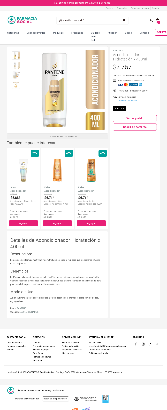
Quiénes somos (14, 342)
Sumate (155, 8)
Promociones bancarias (44, 346)
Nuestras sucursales (16, 346)
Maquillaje (58, 32)
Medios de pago (41, 349)
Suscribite (37, 360)
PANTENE (21, 308)
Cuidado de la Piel (95, 36)
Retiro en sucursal (70, 342)
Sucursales (122, 8)
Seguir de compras (135, 127)
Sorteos (109, 8)
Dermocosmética (36, 32)
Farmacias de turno (140, 8)
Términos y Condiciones (52, 390)
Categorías (13, 32)
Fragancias (77, 32)
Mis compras (68, 353)
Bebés (128, 32)
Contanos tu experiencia (100, 349)
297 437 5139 (95, 342)
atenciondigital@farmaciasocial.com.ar (107, 346)
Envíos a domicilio (70, 346)
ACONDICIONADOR (29, 312)
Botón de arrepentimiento (56, 398)
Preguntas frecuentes (72, 349)
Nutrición (112, 32)
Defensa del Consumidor (27, 398)
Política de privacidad (99, 353)
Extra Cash (38, 353)
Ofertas (36, 342)
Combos (144, 32)
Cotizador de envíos (127, 100)
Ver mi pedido (134, 118)
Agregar (23, 223)
